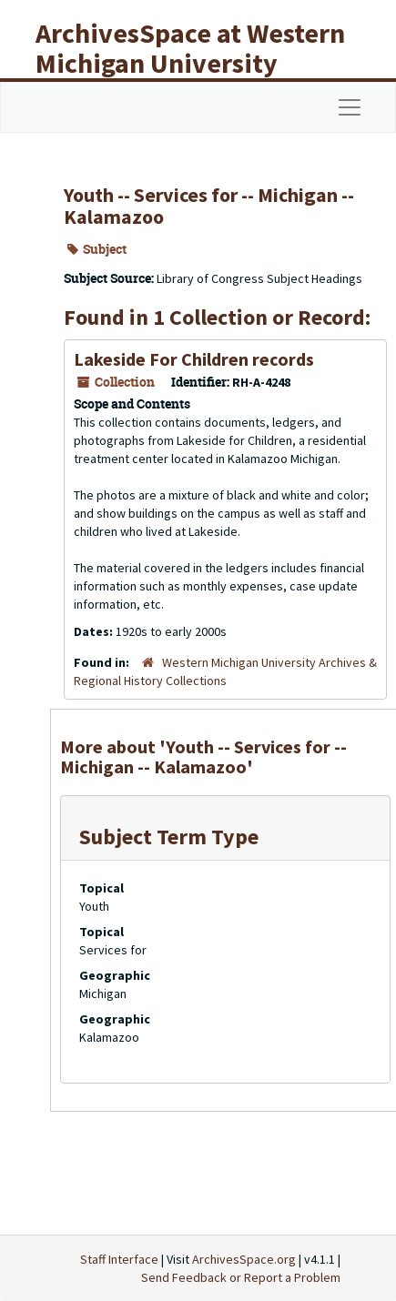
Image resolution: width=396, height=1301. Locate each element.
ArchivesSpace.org (244, 1259)
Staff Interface (119, 1259)
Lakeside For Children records (194, 359)
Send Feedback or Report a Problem (240, 1277)
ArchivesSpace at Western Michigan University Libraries (190, 62)
